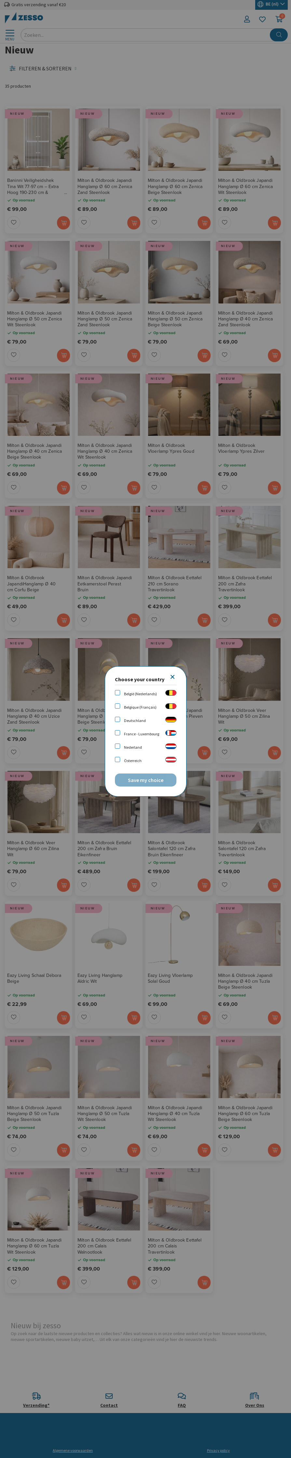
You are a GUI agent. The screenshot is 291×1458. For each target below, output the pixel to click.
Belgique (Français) (140, 707)
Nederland (133, 747)
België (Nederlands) (140, 693)
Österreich (133, 760)
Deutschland (135, 720)
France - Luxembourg (141, 733)
